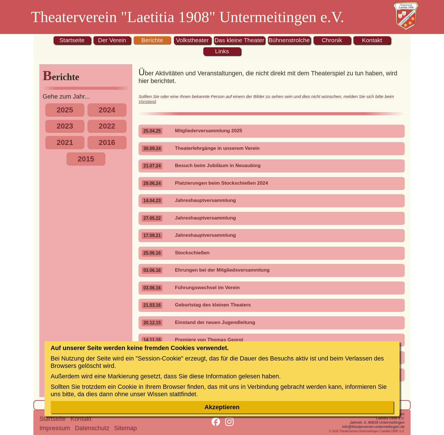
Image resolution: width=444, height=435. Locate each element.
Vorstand (147, 101)
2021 (65, 142)
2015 (86, 159)
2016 (107, 142)
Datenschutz (92, 428)
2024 (107, 110)
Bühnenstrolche (289, 40)
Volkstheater (192, 40)
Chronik (332, 40)
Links (222, 51)
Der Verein (112, 40)
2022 (107, 126)
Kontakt (372, 40)
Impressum (54, 428)
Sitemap (125, 428)
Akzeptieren (222, 407)
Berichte (152, 40)
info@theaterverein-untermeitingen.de (373, 427)
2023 (65, 126)
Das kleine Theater (239, 40)
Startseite (72, 40)
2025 (65, 110)
